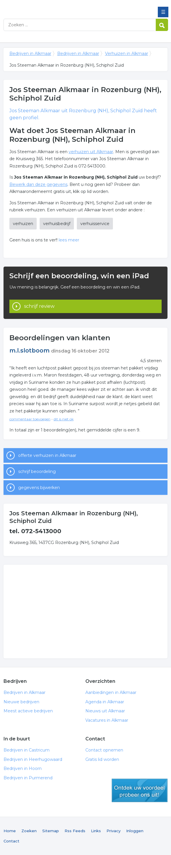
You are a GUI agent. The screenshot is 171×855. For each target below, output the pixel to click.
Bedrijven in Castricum (27, 750)
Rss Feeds (75, 830)
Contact (11, 841)
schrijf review (39, 306)
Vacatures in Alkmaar (106, 720)
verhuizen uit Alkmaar (91, 151)
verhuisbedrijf (56, 223)
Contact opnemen (104, 750)
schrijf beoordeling (37, 471)
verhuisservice (94, 223)
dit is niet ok (64, 419)
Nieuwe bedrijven (21, 701)
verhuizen (23, 223)
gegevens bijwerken (39, 487)
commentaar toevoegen (29, 419)
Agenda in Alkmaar (104, 701)
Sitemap (50, 830)
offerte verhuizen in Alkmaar (47, 455)
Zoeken (29, 830)
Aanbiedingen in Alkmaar (110, 692)
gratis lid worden (139, 790)
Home (10, 830)
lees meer (69, 240)
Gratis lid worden (102, 759)
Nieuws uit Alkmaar (105, 711)
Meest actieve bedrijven (28, 711)
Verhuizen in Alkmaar (126, 53)
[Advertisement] (85, 611)
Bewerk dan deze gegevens (38, 184)
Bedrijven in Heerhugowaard (33, 759)
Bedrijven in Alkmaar (46, 6)
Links (96, 830)
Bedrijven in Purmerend (28, 777)
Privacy (113, 830)
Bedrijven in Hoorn (23, 768)
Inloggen (134, 830)
